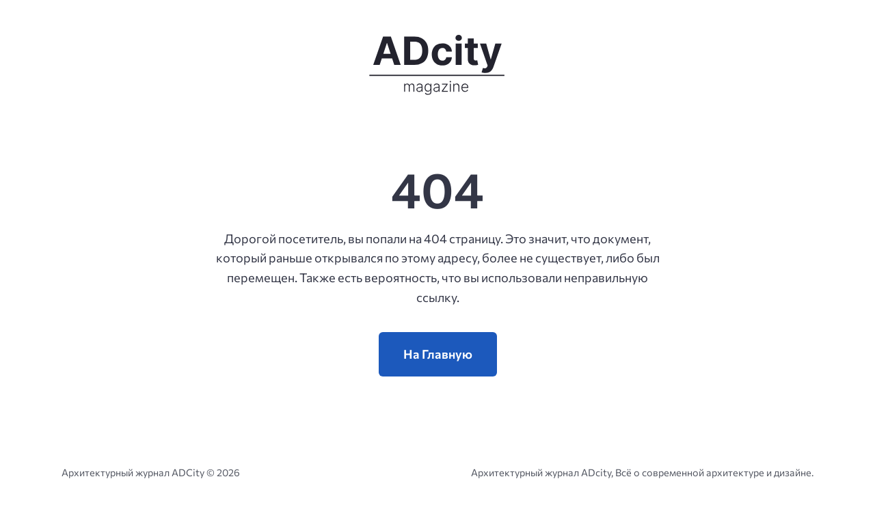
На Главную (437, 353)
